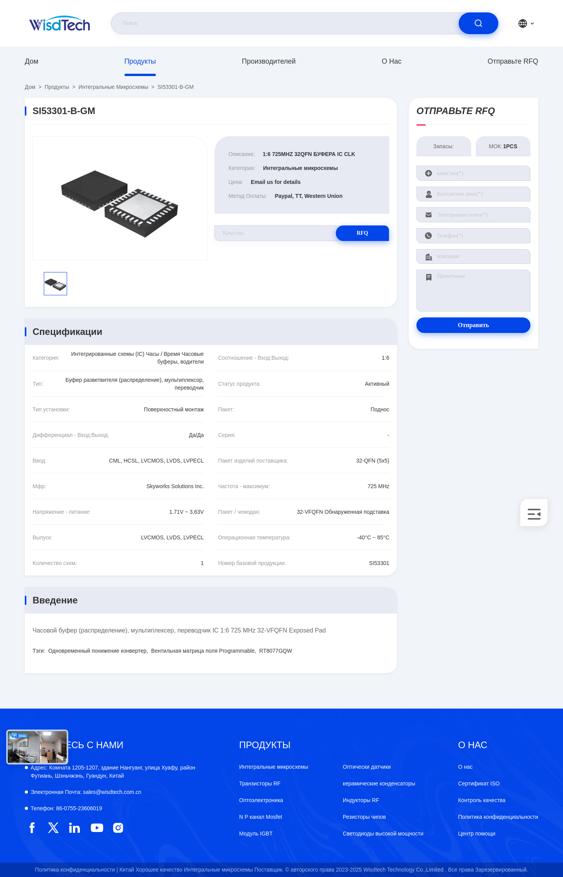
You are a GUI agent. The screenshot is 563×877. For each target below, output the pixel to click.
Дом (31, 61)
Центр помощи (476, 833)
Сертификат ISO (478, 783)
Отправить (473, 325)
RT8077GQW (275, 651)
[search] (478, 23)
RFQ (362, 233)
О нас (392, 61)
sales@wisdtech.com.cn (86, 792)
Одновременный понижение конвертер (97, 651)
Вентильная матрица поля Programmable (203, 651)
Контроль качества (481, 800)
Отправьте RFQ (512, 61)
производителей (269, 61)
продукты (140, 61)
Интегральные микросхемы (113, 87)
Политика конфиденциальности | (76, 870)
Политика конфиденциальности (498, 817)
